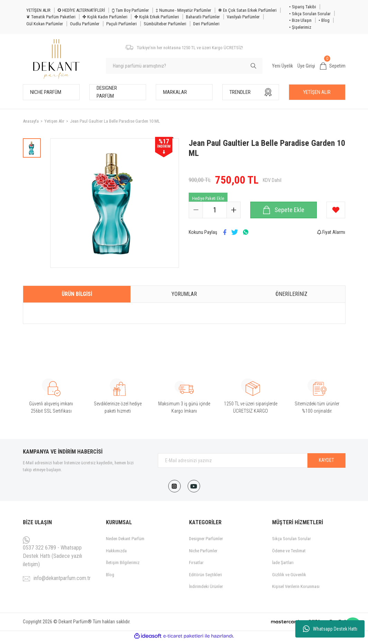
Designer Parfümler (206, 538)
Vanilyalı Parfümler (243, 16)
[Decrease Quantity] (196, 210)
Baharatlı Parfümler (203, 16)
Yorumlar (184, 294)
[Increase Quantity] (233, 210)
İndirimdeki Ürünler (206, 586)
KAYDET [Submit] (326, 460)
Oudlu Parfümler (84, 23)
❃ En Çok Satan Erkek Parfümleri (247, 10)
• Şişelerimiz (300, 27)
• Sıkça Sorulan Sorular (310, 13)
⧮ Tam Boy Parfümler (130, 10)
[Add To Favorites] (335, 210)
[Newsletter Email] (251, 460)
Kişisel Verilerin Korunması (296, 586)
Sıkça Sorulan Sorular (291, 538)
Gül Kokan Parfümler (44, 23)
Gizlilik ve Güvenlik (289, 574)
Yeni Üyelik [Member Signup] (282, 66)
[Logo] (56, 59)
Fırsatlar (196, 562)
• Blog (324, 20)
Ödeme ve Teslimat (289, 550)
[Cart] (332, 66)
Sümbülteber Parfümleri (165, 23)
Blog (110, 574)
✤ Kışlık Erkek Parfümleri (156, 16)
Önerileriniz (291, 294)
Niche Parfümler (203, 550)
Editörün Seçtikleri (205, 574)
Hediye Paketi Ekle (208, 198)
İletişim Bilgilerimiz (123, 562)
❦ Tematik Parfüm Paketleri (50, 16)
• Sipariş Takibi (302, 6)
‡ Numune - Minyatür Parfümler (183, 10)
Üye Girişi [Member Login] (306, 66)
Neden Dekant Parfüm (125, 538)
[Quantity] (214, 210)
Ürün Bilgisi (77, 294)
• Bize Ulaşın (300, 20)
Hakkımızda (116, 550)
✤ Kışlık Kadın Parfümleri (104, 16)
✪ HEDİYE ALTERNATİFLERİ (81, 10)
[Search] (184, 66)
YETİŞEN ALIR (38, 10)
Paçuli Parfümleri (121, 23)
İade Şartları (283, 562)
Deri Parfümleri (206, 23)
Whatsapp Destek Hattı (330, 629)
